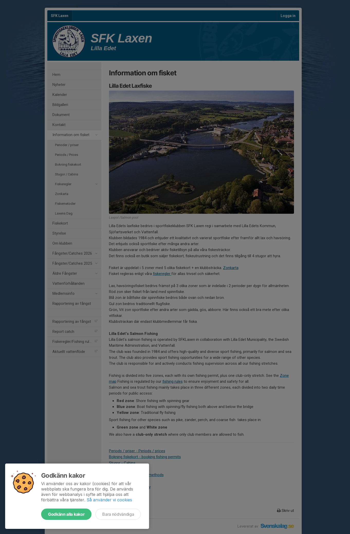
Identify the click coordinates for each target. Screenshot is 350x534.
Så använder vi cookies (109, 499)
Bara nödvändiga (118, 514)
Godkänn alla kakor (66, 514)
